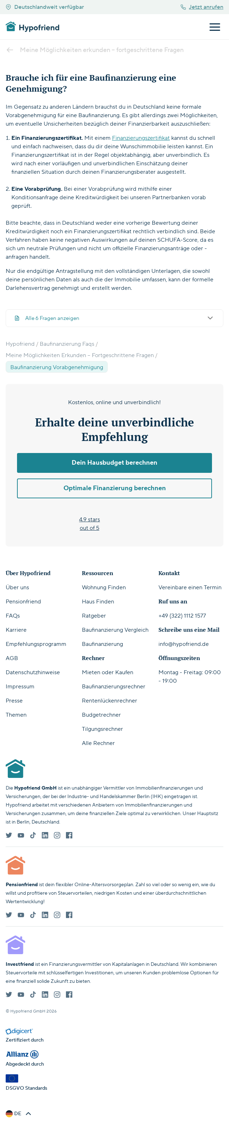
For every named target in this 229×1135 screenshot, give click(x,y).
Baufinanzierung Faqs (67, 344)
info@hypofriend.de (183, 644)
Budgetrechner (101, 714)
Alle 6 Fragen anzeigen (114, 318)
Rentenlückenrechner (109, 700)
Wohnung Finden (104, 587)
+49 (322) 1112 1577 (182, 615)
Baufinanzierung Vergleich (115, 630)
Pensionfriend (23, 601)
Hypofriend (20, 344)
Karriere (16, 630)
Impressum (20, 686)
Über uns (17, 587)
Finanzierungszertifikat (141, 138)
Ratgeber (94, 615)
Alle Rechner (98, 743)
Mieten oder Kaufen (107, 672)
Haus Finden (98, 601)
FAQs (13, 615)
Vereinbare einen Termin (190, 587)
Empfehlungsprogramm (36, 644)
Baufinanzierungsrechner (113, 686)
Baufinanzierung (102, 644)
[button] (19, 1114)
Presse (14, 700)
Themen (16, 714)
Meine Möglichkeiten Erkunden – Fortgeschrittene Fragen (80, 355)
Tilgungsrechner (102, 729)
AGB (12, 658)
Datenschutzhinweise (33, 672)
